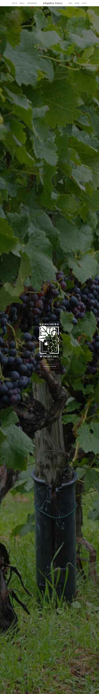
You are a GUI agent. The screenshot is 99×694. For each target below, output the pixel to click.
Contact (84, 3)
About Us (14, 3)
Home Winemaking (32, 3)
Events (70, 3)
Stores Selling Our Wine (49, 366)
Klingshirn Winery (53, 3)
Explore (77, 3)
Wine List (22, 3)
